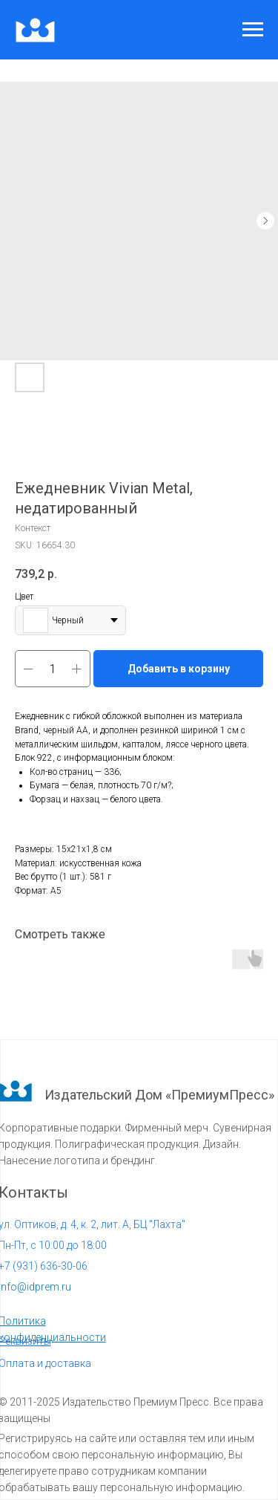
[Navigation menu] (252, 29)
